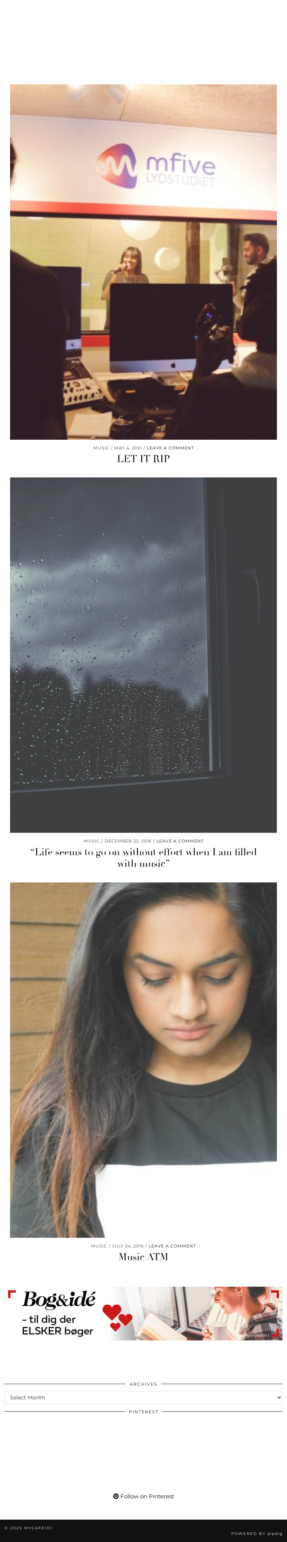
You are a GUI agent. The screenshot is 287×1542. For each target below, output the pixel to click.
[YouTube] (35, 9)
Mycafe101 (143, 32)
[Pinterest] (22, 9)
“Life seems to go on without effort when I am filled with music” (143, 858)
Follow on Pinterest (143, 1496)
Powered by (257, 1533)
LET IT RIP (143, 459)
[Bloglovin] (61, 9)
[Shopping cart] (88, 9)
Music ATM (143, 1257)
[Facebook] (49, 9)
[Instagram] (9, 9)
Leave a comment (170, 448)
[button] (277, 9)
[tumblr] (73, 9)
